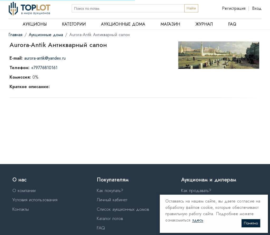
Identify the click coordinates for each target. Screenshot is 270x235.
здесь (197, 220)
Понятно (251, 223)
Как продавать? (196, 190)
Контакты (20, 209)
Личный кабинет (112, 199)
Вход (257, 8)
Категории (74, 24)
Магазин (170, 24)
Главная (15, 35)
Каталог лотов (110, 218)
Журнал (204, 24)
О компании (24, 190)
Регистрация (233, 8)
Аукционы (35, 24)
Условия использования (34, 199)
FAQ (232, 24)
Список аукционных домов (123, 209)
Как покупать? (110, 190)
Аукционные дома (123, 24)
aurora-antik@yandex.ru (45, 58)
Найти (191, 8)
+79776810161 (44, 68)
